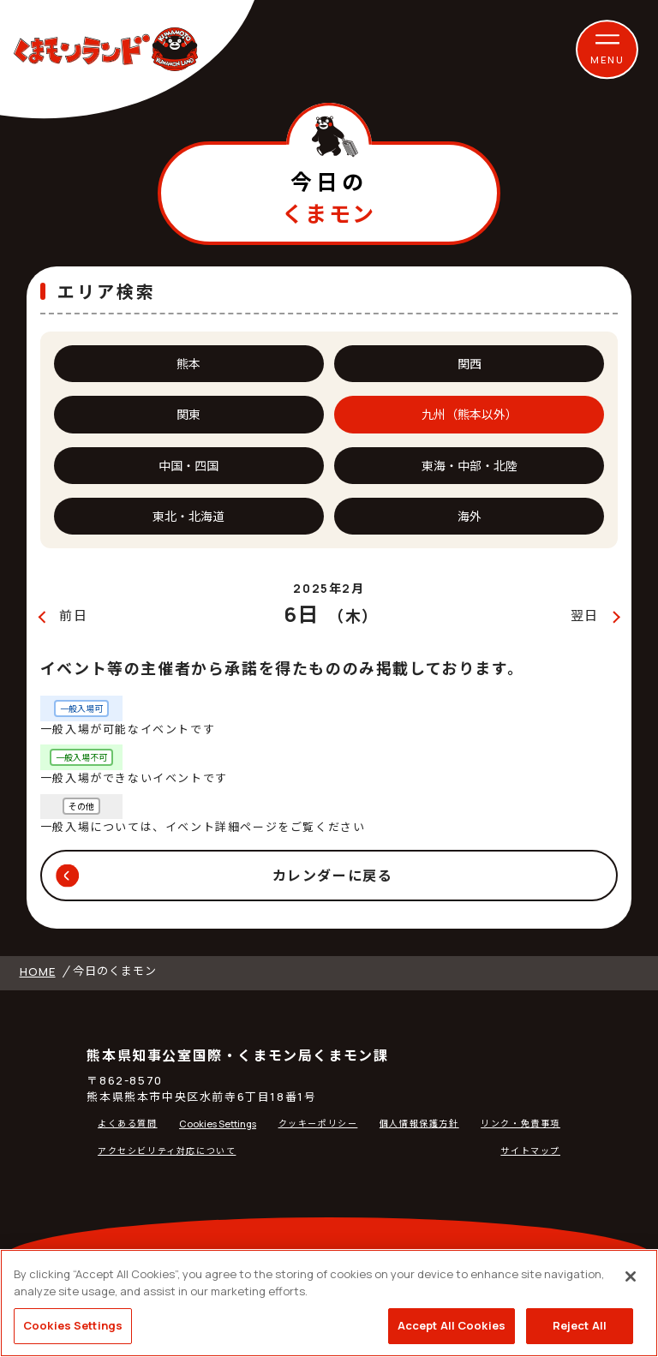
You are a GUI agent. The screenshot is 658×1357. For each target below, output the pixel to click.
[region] (329, 1303)
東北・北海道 (188, 516)
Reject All (580, 1325)
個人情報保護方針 (419, 1123)
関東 (188, 414)
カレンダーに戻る (332, 875)
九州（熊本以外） (469, 414)
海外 (470, 516)
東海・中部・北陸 (469, 465)
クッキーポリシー (318, 1123)
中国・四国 (188, 465)
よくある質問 (128, 1123)
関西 (470, 364)
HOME (38, 971)
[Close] (630, 1276)
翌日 (585, 616)
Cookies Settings (217, 1123)
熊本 (188, 364)
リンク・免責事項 (520, 1123)
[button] (607, 49)
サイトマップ (530, 1151)
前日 (73, 616)
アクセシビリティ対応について (167, 1151)
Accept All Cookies (451, 1325)
